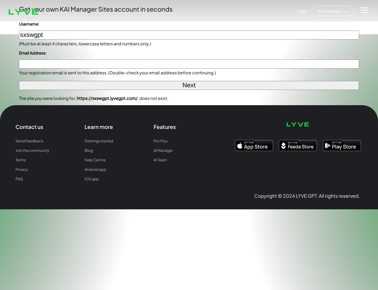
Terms (21, 160)
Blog (88, 150)
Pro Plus (161, 141)
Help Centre (95, 160)
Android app (95, 169)
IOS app (91, 179)
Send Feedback (29, 141)
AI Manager (163, 150)
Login (302, 10)
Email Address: (32, 53)
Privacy (22, 169)
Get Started (333, 11)
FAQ (19, 179)
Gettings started (98, 141)
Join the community (32, 150)
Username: (29, 24)
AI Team (160, 160)
